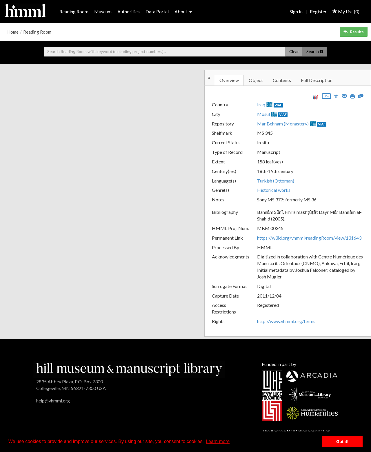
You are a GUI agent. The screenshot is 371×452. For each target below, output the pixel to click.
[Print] (352, 96)
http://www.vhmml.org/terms (286, 321)
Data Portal (157, 11)
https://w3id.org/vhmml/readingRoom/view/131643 (309, 237)
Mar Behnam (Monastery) (283, 123)
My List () (345, 11)
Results (353, 31)
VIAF (278, 105)
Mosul (263, 114)
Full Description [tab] (316, 80)
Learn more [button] (218, 441)
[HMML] (129, 368)
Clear (294, 51)
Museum (103, 11)
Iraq (261, 104)
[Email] (344, 96)
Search (314, 51)
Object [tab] (256, 80)
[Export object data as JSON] (326, 97)
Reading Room (73, 11)
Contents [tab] (282, 80)
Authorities (128, 11)
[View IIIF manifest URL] (315, 97)
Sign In (296, 11)
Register (318, 11)
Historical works (273, 190)
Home (13, 31)
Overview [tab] (229, 80)
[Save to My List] (336, 96)
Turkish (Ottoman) (275, 180)
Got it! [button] (342, 441)
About (183, 11)
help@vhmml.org (53, 400)
